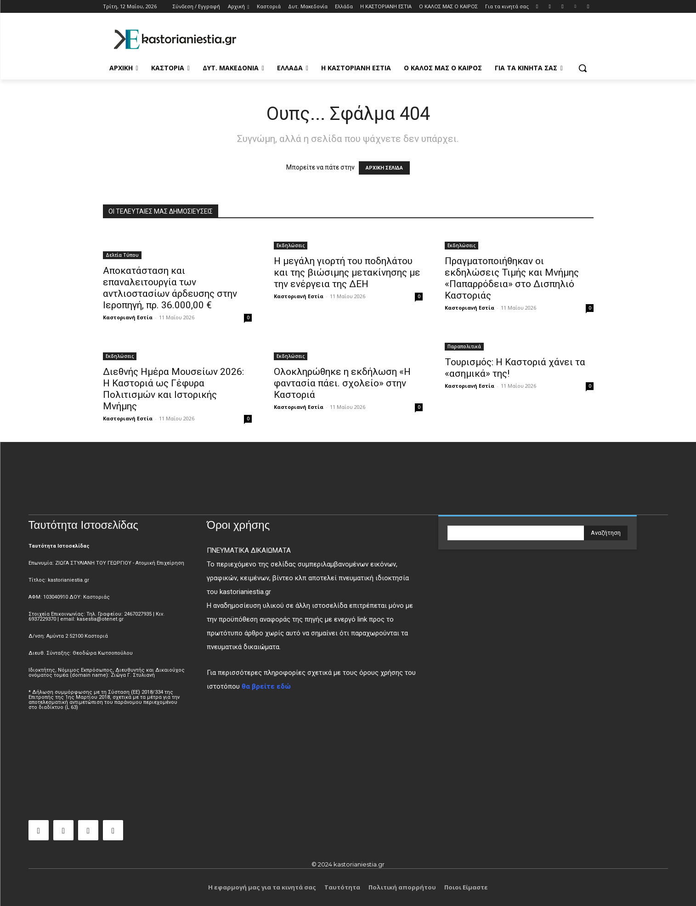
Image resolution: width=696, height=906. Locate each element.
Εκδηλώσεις (291, 245)
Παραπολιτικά (464, 346)
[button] (583, 68)
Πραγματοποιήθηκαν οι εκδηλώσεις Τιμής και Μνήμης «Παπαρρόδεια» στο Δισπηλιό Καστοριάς (512, 278)
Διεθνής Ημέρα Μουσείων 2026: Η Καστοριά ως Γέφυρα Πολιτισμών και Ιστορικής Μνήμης (173, 389)
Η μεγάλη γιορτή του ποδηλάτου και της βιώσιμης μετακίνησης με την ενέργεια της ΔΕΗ (347, 272)
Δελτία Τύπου (122, 255)
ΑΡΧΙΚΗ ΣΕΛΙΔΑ (384, 168)
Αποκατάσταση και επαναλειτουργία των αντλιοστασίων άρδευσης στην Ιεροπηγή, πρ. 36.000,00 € (170, 288)
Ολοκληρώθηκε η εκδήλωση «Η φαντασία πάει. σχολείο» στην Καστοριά (342, 383)
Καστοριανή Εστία (128, 317)
